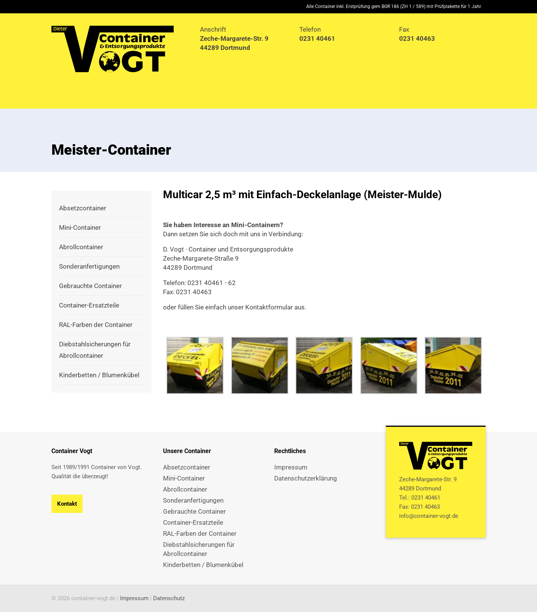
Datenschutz (169, 598)
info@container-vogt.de (428, 516)
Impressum (134, 598)
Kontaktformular (269, 307)
